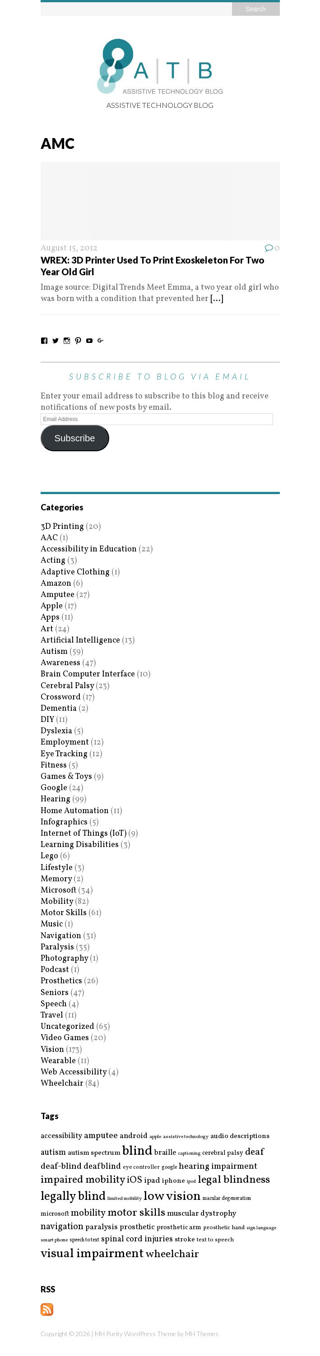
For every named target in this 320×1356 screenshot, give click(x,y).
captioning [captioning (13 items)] (189, 1154)
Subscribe (74, 438)
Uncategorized (67, 1026)
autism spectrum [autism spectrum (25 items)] (94, 1153)
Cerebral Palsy (67, 686)
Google (54, 788)
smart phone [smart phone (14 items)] (54, 1240)
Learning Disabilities (80, 845)
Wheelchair (62, 1083)
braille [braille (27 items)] (165, 1153)
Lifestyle (57, 868)
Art (47, 629)
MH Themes (201, 1333)
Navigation (61, 936)
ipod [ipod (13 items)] (191, 1182)
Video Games (65, 1038)
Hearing (55, 799)
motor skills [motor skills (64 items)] (136, 1213)
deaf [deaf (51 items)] (254, 1152)
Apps (50, 617)
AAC (49, 538)
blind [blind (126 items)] (137, 1151)
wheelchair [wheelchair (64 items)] (172, 1254)
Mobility (57, 901)
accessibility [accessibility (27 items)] (61, 1136)
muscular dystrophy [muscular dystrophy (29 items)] (201, 1213)
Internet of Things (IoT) (83, 833)
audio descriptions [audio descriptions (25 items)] (239, 1136)
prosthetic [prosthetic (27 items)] (137, 1227)
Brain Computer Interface (88, 674)
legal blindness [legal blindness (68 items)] (234, 1180)
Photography (64, 958)
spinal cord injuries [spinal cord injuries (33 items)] (137, 1239)
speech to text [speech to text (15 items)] (84, 1240)
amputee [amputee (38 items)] (101, 1136)
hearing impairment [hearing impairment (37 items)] (218, 1166)
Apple (52, 606)
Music (52, 924)
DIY (47, 720)
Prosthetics (61, 981)
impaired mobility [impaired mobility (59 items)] (83, 1180)
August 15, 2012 (69, 248)
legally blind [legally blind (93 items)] (73, 1197)
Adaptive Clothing (75, 572)
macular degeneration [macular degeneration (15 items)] (227, 1198)
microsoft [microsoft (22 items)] (55, 1214)
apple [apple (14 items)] (155, 1137)
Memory (56, 879)
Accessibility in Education (89, 549)
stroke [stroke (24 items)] (185, 1240)
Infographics (64, 822)
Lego (49, 856)
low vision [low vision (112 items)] (172, 1197)
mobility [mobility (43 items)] (88, 1213)
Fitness (54, 765)
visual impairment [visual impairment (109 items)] (92, 1254)
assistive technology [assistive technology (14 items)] (186, 1137)
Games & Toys (66, 776)
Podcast (55, 970)
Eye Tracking (64, 754)
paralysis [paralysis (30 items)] (101, 1227)
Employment (65, 742)
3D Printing (62, 526)
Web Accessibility (74, 1072)
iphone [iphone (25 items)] (173, 1181)
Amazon (56, 583)
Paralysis (57, 947)
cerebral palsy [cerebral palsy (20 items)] (222, 1153)
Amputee (57, 595)
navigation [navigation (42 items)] (62, 1227)
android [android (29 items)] (134, 1136)
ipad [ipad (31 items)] (152, 1181)
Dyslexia (56, 731)
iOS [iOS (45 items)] (134, 1180)
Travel (52, 1015)
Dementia (59, 708)
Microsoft (58, 890)
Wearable (58, 1061)
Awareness (60, 663)
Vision (52, 1049)
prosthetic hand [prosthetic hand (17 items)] (224, 1228)
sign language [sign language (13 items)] (261, 1228)
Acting (53, 560)
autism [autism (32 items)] (53, 1152)
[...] (216, 299)
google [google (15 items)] (169, 1167)
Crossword (61, 697)
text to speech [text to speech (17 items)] (215, 1240)
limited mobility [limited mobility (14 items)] (124, 1198)
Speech (54, 1004)
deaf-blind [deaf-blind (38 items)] (61, 1167)
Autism (54, 651)
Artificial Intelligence (80, 640)
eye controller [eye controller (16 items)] (141, 1167)
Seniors (55, 993)
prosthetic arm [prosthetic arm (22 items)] (179, 1227)
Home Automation (75, 811)
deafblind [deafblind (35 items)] (102, 1166)
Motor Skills (64, 913)
